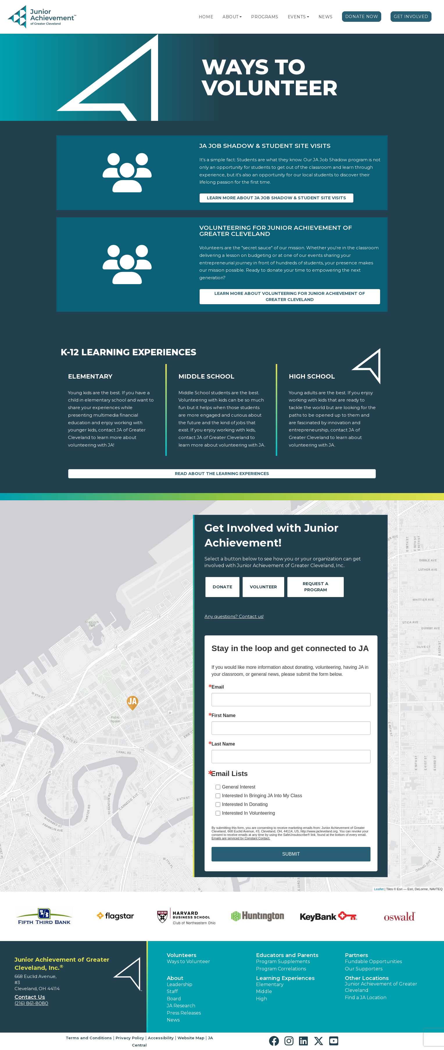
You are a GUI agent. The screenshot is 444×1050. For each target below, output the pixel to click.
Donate (222, 586)
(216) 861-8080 (31, 1003)
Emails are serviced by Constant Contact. (241, 838)
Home (206, 16)
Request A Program (315, 586)
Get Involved (411, 16)
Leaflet (379, 889)
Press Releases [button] (184, 1013)
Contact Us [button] (30, 997)
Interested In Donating (245, 804)
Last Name (223, 744)
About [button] (175, 978)
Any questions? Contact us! (234, 616)
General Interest (238, 786)
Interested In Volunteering (248, 813)
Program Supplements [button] (283, 961)
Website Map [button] (191, 1037)
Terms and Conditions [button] (89, 1037)
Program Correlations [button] (281, 969)
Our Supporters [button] (363, 969)
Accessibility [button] (161, 1037)
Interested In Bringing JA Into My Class (262, 795)
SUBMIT (291, 854)
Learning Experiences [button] (285, 978)
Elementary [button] (270, 984)
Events (297, 16)
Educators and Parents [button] (287, 955)
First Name (224, 715)
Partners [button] (356, 955)
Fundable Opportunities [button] (373, 961)
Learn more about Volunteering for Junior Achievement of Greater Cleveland (289, 296)
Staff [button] (172, 991)
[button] (240, 16)
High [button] (261, 998)
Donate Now (361, 16)
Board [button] (174, 998)
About (231, 16)
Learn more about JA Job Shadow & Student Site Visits (276, 197)
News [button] (173, 1020)
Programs (264, 16)
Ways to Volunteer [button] (188, 961)
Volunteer (263, 586)
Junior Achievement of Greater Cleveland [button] (381, 987)
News (325, 16)
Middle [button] (264, 991)
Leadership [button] (179, 984)
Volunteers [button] (181, 955)
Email (218, 687)
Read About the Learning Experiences (222, 473)
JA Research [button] (181, 1005)
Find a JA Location (365, 997)
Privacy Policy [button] (130, 1037)
